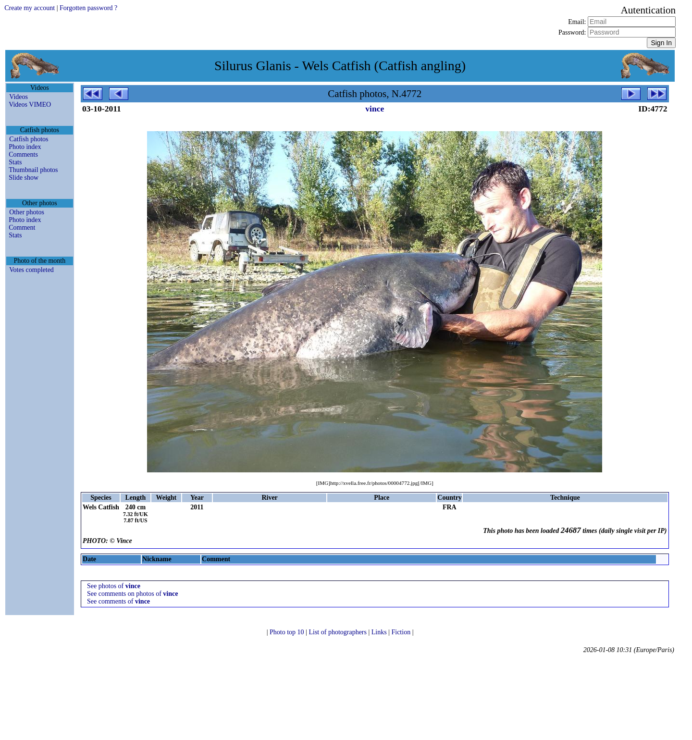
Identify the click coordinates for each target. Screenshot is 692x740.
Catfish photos (28, 139)
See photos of (113, 586)
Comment (22, 227)
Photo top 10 (288, 632)
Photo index (25, 146)
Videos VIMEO (30, 104)
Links (379, 632)
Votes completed (31, 269)
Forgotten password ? (88, 8)
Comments (23, 154)
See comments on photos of (132, 593)
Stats (15, 162)
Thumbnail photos (33, 169)
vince (374, 108)
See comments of (118, 601)
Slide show (23, 177)
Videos (18, 96)
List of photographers (338, 632)
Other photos (26, 212)
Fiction (401, 632)
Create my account (29, 8)
